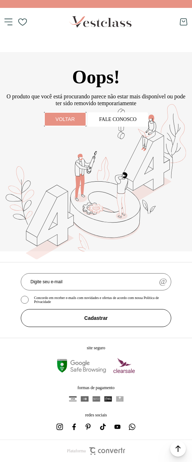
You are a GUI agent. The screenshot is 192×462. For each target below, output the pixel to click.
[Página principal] (100, 22)
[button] (178, 449)
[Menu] (8, 22)
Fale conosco (117, 119)
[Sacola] (183, 22)
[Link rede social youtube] (117, 426)
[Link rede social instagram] (60, 426)
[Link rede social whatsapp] (131, 426)
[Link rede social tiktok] (103, 426)
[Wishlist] (22, 22)
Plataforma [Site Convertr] (96, 450)
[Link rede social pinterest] (88, 426)
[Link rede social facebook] (74, 426)
